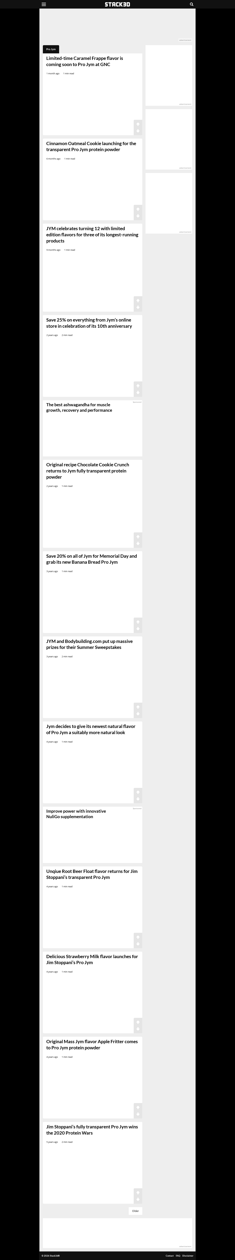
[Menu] (44, 4)
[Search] (191, 4)
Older (135, 1211)
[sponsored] (92, 835)
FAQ (178, 1255)
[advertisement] (117, 27)
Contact (170, 1255)
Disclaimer (187, 1255)
